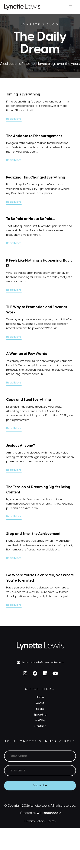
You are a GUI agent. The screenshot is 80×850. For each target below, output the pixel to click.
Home (40, 697)
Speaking (40, 714)
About (40, 703)
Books (40, 708)
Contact (40, 726)
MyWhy (40, 720)
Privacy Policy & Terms (40, 821)
